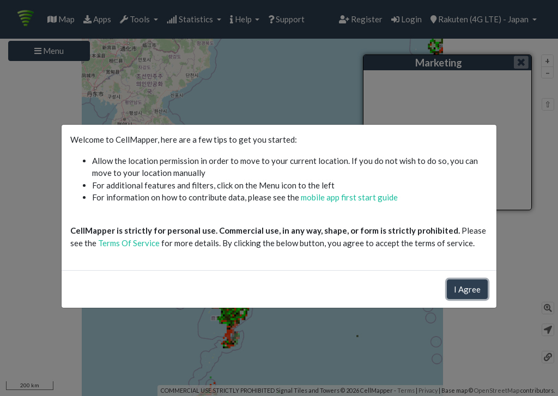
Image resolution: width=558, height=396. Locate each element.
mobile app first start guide (349, 197)
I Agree (467, 289)
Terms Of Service (129, 243)
